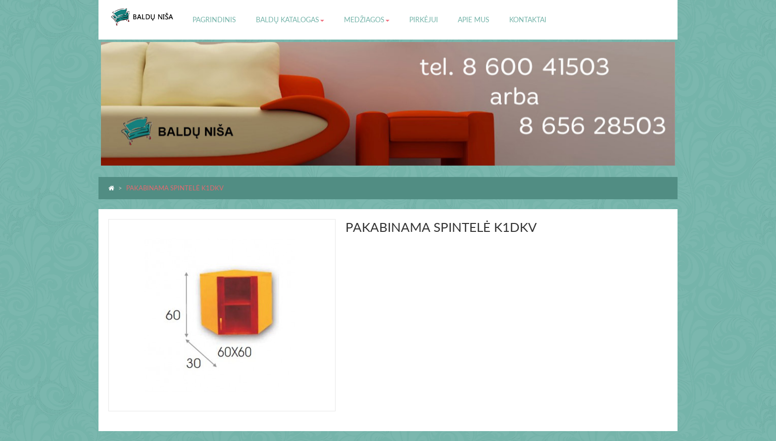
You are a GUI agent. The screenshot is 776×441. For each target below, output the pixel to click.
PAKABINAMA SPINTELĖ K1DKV (175, 188)
